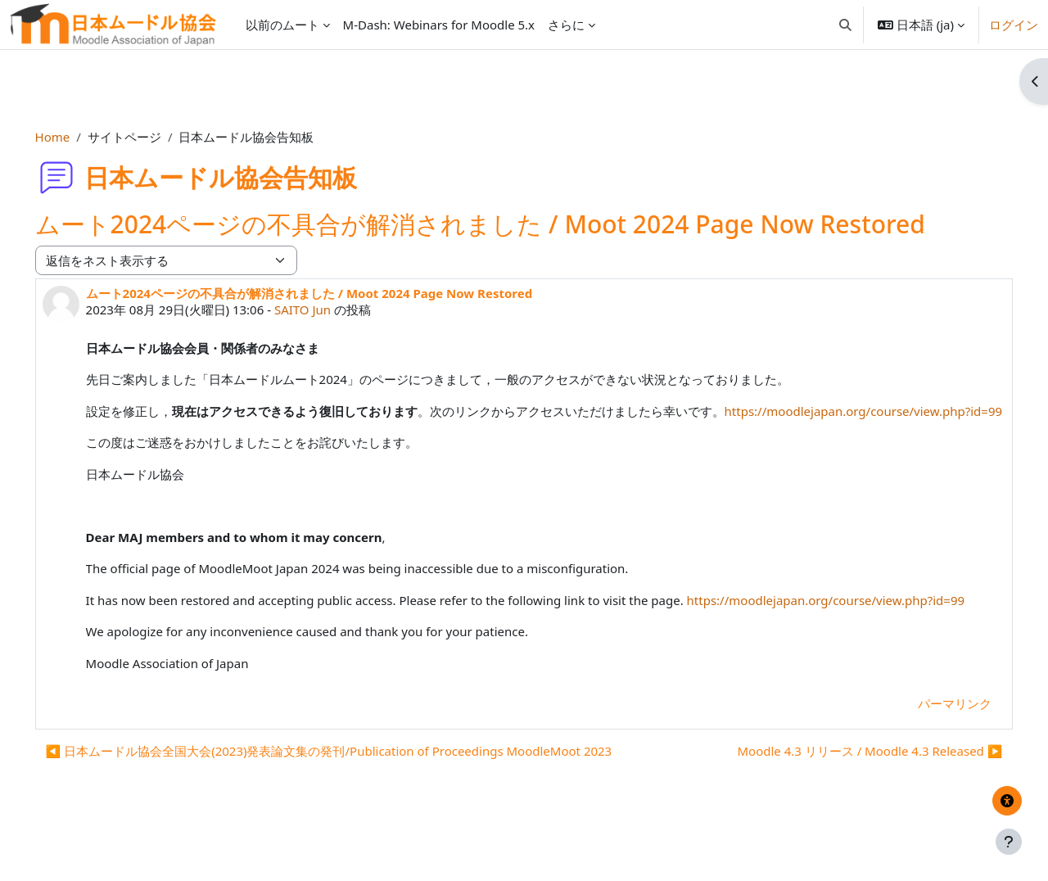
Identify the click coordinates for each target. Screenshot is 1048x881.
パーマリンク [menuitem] (932, 740)
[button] (845, 24)
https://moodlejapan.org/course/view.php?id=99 (247, 429)
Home (75, 137)
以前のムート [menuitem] (282, 24)
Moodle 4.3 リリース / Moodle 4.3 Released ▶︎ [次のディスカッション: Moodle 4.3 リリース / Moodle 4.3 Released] (846, 787)
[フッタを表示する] (1009, 842)
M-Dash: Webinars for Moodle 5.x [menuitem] (439, 24)
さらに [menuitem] (566, 24)
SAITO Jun (325, 309)
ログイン (1013, 24)
